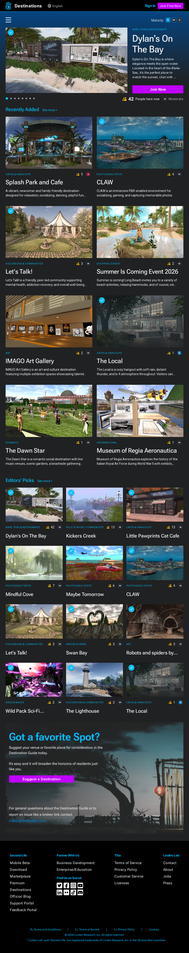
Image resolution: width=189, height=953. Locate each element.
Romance (12, 443)
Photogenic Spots (109, 174)
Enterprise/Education (74, 869)
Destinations (20, 890)
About (168, 869)
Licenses (121, 883)
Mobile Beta (20, 863)
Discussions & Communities (24, 264)
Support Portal (22, 903)
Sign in (150, 6)
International (107, 443)
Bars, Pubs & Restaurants (149, 29)
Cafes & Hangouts (18, 174)
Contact (170, 863)
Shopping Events (108, 264)
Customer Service (129, 876)
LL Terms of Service (87, 929)
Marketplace (20, 876)
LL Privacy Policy (124, 929)
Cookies (154, 929)
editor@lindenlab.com (27, 821)
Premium (17, 883)
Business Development (76, 863)
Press (167, 883)
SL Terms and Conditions (45, 929)
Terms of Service (128, 863)
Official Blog (20, 896)
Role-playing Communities (85, 527)
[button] (31, 5)
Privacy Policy (125, 869)
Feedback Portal (23, 910)
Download (18, 869)
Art (8, 353)
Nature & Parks (76, 644)
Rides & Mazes (15, 702)
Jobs (167, 876)
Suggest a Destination (41, 779)
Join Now (158, 89)
